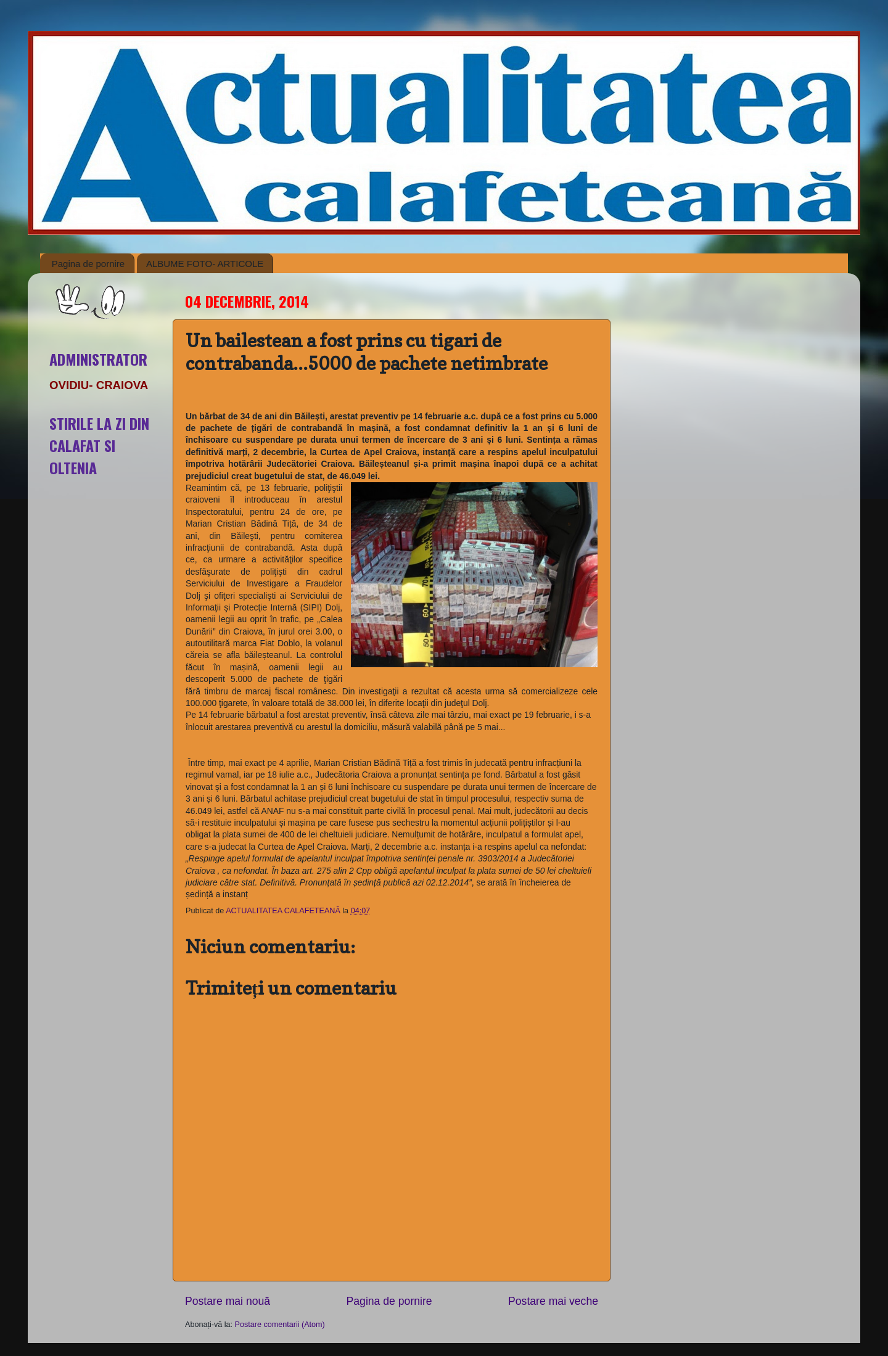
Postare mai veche (553, 1301)
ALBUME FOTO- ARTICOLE (204, 263)
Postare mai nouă (227, 1301)
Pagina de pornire (88, 263)
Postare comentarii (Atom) (280, 1324)
